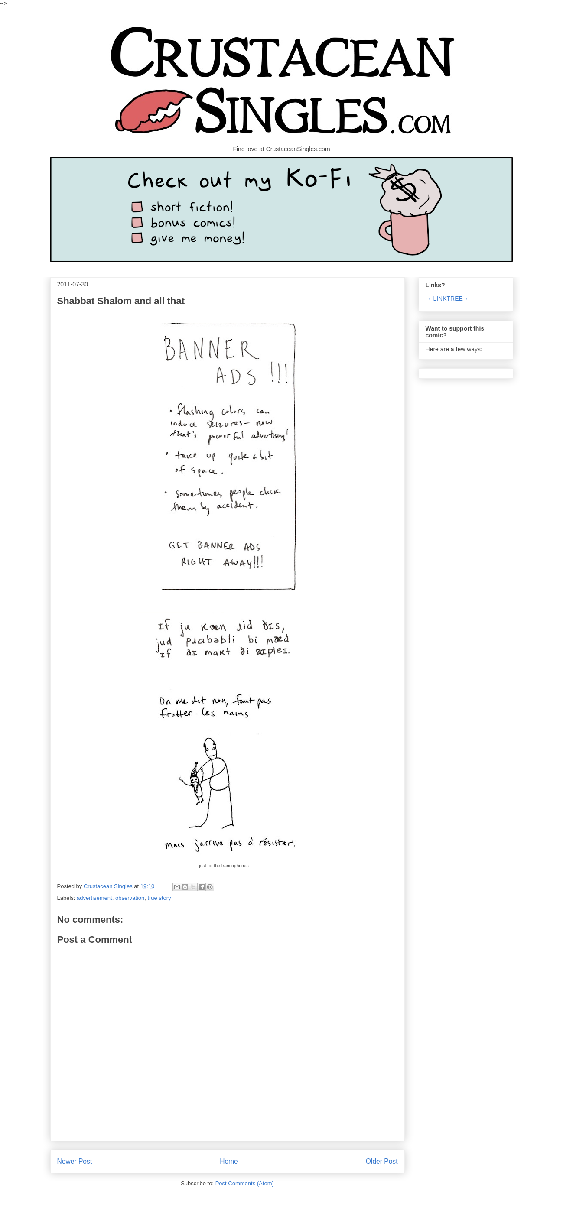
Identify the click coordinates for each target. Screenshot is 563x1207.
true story (159, 898)
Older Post (382, 1161)
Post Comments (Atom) (244, 1183)
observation (129, 898)
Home (229, 1161)
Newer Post (74, 1161)
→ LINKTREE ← (448, 298)
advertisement (94, 898)
